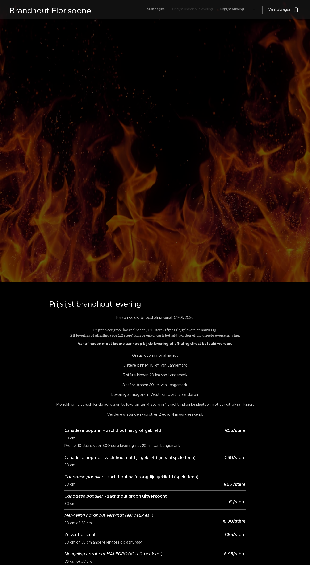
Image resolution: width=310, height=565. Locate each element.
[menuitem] (209, 10)
